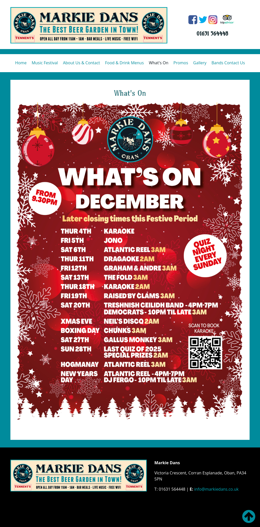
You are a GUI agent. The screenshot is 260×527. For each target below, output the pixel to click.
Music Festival (45, 63)
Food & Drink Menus (124, 63)
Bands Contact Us (228, 63)
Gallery (199, 63)
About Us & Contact (81, 63)
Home (20, 63)
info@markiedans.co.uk (216, 489)
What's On (158, 63)
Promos (180, 63)
